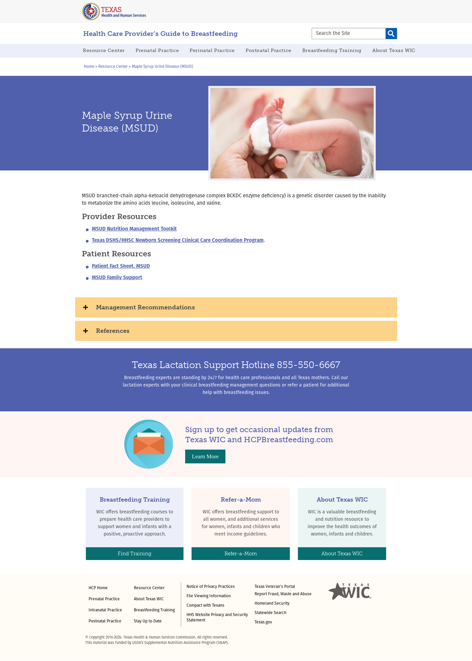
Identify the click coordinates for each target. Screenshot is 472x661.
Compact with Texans (205, 606)
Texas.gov (263, 622)
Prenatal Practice (157, 50)
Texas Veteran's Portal (275, 587)
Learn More (205, 456)
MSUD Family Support (117, 278)
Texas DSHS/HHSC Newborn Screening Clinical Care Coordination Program (178, 240)
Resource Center (104, 50)
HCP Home (98, 588)
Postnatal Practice (269, 50)
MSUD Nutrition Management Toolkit (134, 229)
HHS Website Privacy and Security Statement (217, 617)
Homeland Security (272, 604)
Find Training (134, 554)
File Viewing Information (209, 596)
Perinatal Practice (212, 50)
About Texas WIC (393, 50)
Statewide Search (270, 613)
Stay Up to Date (148, 621)
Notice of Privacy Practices (211, 587)
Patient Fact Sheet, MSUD (121, 266)
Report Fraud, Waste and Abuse (283, 594)
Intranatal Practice (105, 610)
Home (89, 67)
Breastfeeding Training (332, 50)
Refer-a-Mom (240, 554)
